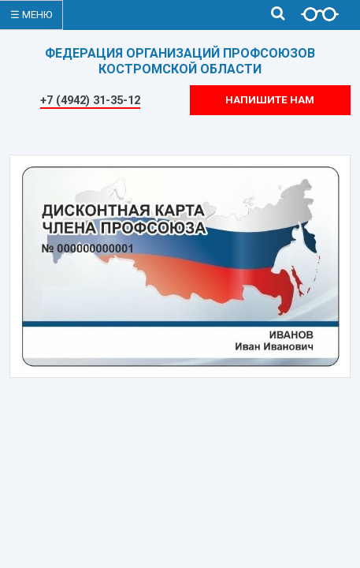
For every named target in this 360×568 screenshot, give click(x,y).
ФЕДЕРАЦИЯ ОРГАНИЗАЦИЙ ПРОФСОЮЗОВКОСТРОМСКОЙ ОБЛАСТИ (180, 61)
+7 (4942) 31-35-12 (90, 100)
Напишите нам (269, 100)
